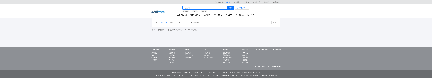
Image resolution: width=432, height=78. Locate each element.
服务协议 (172, 57)
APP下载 (245, 53)
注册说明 (245, 57)
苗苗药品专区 (195, 15)
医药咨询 (154, 60)
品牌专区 (154, 55)
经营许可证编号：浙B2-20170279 (217, 72)
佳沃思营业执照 (188, 72)
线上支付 (188, 53)
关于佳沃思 (240, 15)
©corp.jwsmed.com (176, 72)
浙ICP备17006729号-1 (200, 72)
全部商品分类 (182, 15)
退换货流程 (226, 55)
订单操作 (172, 60)
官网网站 (154, 53)
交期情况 (172, 62)
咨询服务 (154, 57)
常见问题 (245, 62)
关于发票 (188, 57)
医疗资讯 (250, 15)
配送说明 (207, 53)
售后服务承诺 (227, 57)
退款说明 (226, 60)
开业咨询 (229, 15)
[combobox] (205, 8)
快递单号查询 (208, 57)
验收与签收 (207, 55)
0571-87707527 (274, 66)
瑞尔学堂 (207, 15)
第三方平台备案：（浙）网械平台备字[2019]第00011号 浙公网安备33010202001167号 (214, 75)
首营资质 (245, 60)
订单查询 (172, 55)
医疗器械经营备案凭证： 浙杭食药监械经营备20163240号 (244, 72)
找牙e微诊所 (218, 15)
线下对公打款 (189, 55)
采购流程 (172, 53)
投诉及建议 (226, 62)
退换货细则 (226, 53)
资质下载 (245, 55)
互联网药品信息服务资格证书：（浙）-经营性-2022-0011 (171, 75)
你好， (219, 2)
